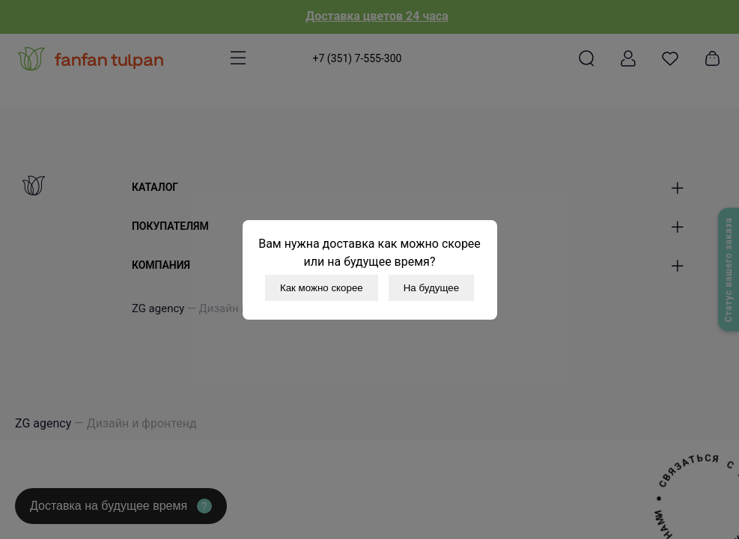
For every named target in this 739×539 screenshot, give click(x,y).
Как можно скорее (321, 287)
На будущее (431, 287)
